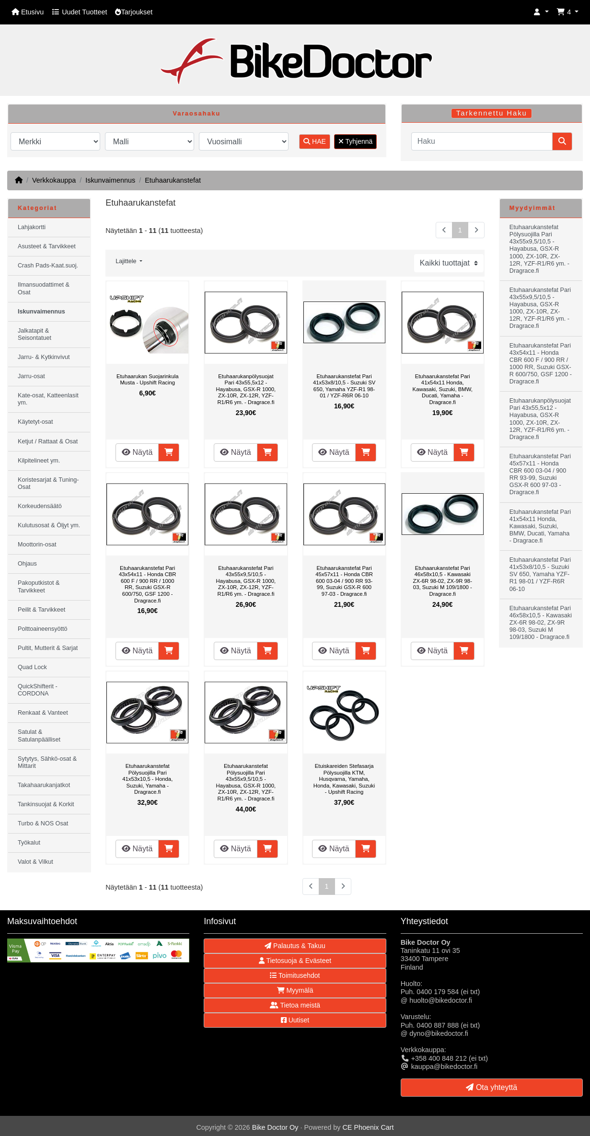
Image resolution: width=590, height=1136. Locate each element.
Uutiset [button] (295, 1020)
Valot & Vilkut (35, 861)
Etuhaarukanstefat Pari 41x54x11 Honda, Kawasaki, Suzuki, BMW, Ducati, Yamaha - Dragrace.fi (443, 389)
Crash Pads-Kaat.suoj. (48, 265)
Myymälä (295, 990)
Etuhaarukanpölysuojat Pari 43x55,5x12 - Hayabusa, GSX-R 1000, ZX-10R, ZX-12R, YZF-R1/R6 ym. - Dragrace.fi (246, 389)
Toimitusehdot (295, 975)
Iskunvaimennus (110, 180)
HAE (314, 141)
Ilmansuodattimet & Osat (43, 288)
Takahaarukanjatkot (44, 785)
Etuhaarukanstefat (173, 180)
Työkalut (29, 842)
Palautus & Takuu (295, 946)
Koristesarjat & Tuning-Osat (48, 483)
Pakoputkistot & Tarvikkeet (39, 586)
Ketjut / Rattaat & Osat (48, 441)
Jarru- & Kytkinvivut (43, 357)
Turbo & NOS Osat (43, 823)
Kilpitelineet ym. (39, 460)
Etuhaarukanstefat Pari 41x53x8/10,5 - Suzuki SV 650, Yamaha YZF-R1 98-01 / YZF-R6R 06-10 (344, 386)
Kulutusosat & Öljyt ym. (49, 525)
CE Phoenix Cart (367, 1127)
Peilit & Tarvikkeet (41, 609)
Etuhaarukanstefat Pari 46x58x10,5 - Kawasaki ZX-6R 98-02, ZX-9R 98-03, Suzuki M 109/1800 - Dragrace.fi (442, 581)
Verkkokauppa (54, 180)
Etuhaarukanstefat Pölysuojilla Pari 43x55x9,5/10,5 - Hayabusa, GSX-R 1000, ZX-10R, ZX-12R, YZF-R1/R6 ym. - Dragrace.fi (246, 782)
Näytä (137, 452)
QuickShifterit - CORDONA (38, 690)
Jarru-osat (31, 376)
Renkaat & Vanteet (43, 712)
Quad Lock (32, 667)
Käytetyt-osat (35, 421)
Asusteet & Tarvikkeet (47, 246)
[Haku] (482, 141)
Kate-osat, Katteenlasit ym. (48, 399)
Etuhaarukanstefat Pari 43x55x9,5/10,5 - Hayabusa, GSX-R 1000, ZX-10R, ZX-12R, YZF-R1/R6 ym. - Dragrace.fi (246, 581)
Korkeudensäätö (40, 506)
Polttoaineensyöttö (43, 629)
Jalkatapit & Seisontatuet (34, 334)
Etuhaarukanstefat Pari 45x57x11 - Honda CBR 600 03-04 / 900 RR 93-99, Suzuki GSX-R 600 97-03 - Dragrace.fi (344, 581)
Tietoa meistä (295, 1005)
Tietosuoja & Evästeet (295, 960)
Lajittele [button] (127, 261)
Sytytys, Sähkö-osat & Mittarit (47, 762)
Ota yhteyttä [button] (491, 1087)
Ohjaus (27, 563)
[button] (541, 12)
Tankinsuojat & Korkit (46, 804)
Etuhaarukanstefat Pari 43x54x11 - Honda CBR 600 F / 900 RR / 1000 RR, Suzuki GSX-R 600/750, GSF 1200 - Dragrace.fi (147, 584)
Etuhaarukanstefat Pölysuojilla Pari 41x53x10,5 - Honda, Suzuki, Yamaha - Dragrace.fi (147, 779)
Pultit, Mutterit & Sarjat (48, 648)
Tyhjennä (355, 141)
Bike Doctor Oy (275, 1127)
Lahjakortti (32, 227)
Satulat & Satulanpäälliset (39, 735)
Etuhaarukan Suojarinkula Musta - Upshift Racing (147, 379)
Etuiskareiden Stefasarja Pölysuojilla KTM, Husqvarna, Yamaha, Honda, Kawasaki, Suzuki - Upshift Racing (344, 779)
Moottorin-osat (37, 544)
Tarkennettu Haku (491, 113)
